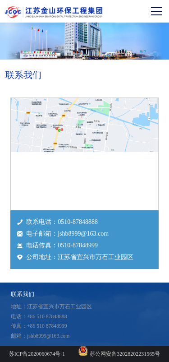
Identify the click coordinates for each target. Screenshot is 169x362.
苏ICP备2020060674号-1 (37, 354)
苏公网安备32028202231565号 (125, 354)
